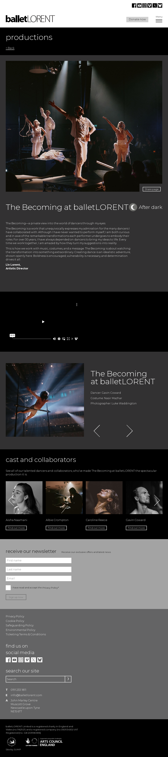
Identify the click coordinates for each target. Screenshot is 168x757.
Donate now (137, 19)
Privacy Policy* (50, 587)
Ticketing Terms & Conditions (26, 634)
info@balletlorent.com (26, 695)
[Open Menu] (159, 21)
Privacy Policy (15, 616)
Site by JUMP (13, 749)
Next (129, 431)
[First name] (38, 560)
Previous (97, 431)
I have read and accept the (35, 587)
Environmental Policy (20, 630)
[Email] (38, 578)
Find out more (16, 527)
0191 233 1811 (18, 689)
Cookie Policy (15, 621)
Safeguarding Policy (19, 625)
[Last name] (38, 569)
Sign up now (16, 597)
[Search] (38, 679)
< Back (10, 48)
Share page (152, 189)
